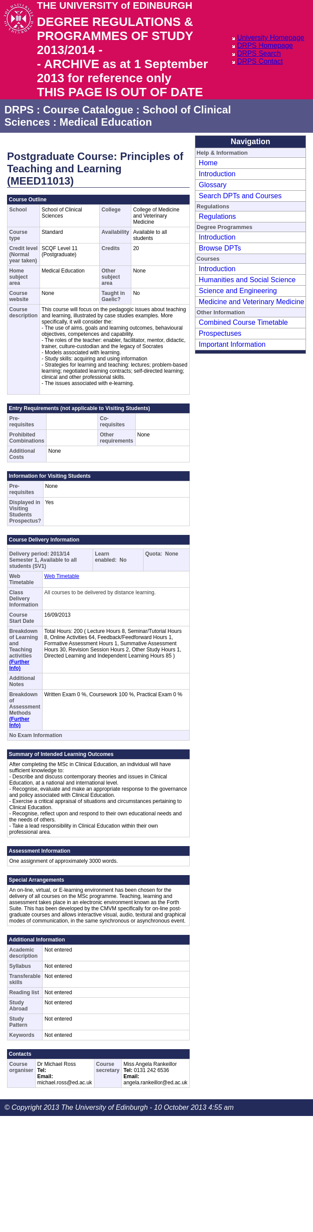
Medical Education (105, 122)
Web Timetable (61, 576)
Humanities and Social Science (247, 279)
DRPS (19, 110)
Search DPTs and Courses (240, 196)
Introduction (217, 174)
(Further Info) (19, 665)
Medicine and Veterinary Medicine (251, 301)
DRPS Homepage (265, 45)
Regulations (217, 216)
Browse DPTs (220, 248)
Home (208, 163)
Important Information (232, 344)
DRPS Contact (260, 61)
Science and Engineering (238, 290)
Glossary (213, 185)
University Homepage (270, 37)
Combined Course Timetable (243, 322)
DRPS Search (259, 53)
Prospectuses (220, 333)
